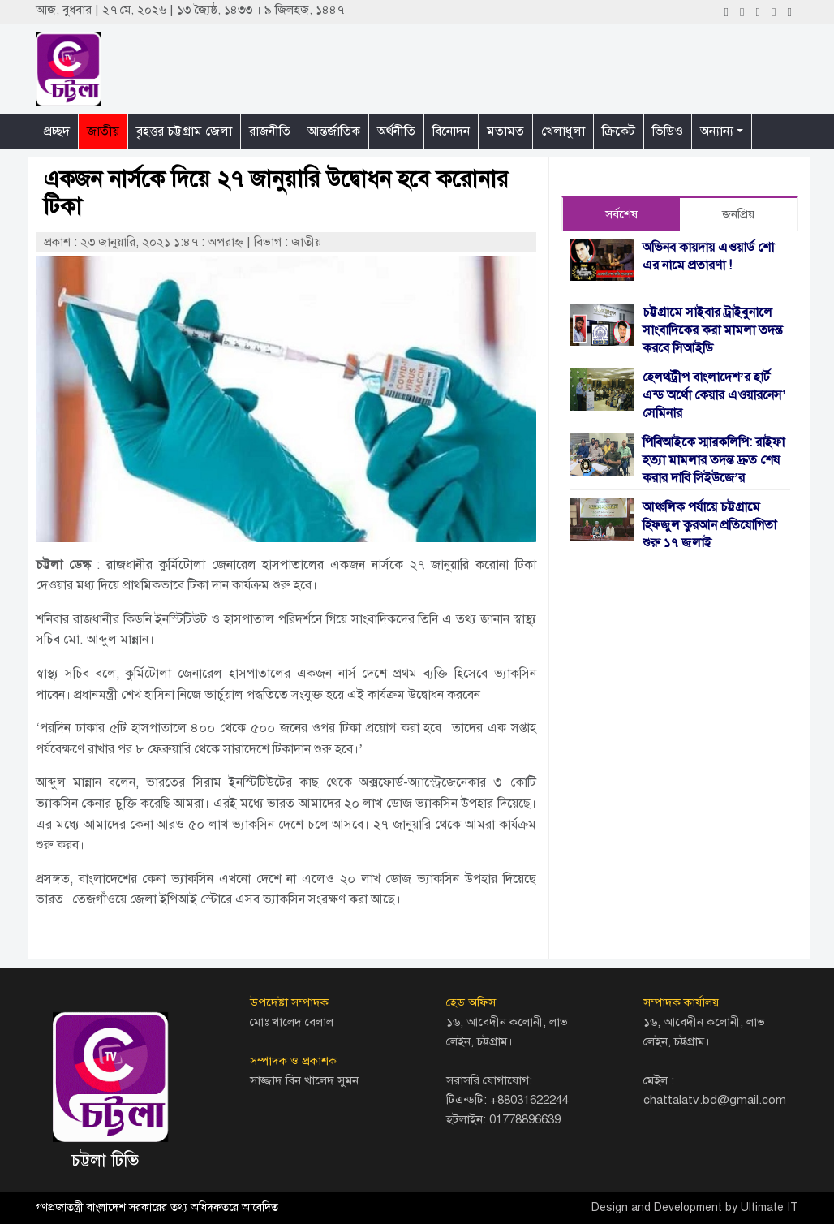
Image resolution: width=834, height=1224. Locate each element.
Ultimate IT (769, 1207)
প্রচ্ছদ (57, 131)
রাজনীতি (269, 131)
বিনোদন (451, 131)
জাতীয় (103, 131)
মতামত (505, 131)
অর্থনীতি (396, 131)
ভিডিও (667, 131)
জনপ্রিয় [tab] (738, 214)
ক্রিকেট (618, 131)
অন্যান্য (716, 131)
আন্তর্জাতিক (333, 131)
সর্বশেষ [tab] (621, 214)
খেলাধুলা (563, 131)
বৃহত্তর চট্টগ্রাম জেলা (184, 131)
